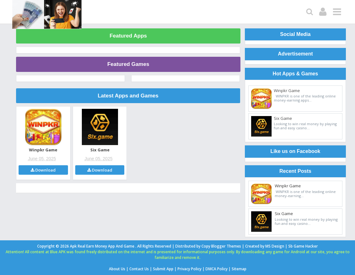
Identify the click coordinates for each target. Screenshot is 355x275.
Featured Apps (128, 36)
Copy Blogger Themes (221, 246)
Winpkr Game (43, 150)
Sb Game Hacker (303, 246)
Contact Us (139, 269)
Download (43, 170)
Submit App (163, 269)
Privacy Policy (189, 269)
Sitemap (239, 269)
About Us (117, 269)
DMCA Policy (217, 269)
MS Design (274, 246)
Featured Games (128, 64)
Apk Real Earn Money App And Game (102, 246)
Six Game (100, 150)
